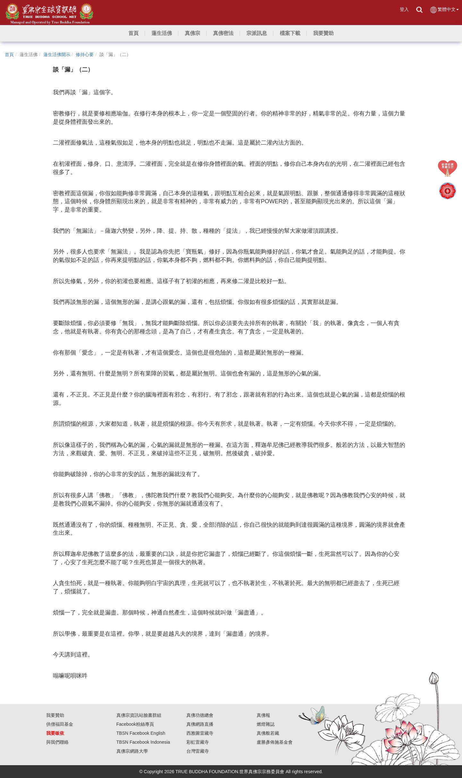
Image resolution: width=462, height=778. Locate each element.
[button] (161, 33)
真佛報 (263, 715)
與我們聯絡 (57, 742)
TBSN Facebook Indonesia (143, 742)
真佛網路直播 (199, 724)
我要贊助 (55, 715)
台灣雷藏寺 (197, 751)
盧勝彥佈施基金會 (275, 742)
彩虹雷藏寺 (197, 742)
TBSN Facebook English (141, 733)
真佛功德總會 (199, 715)
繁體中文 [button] (444, 10)
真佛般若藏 (268, 733)
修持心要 (85, 54)
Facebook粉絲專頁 (135, 724)
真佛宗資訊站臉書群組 (138, 715)
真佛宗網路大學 (132, 751)
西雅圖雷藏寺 (199, 733)
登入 (404, 9)
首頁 (9, 54)
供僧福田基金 (59, 724)
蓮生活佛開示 (56, 54)
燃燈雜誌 (266, 724)
